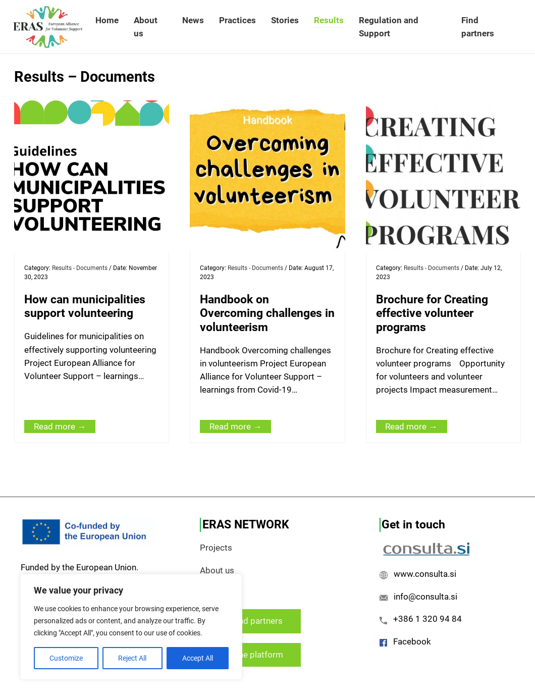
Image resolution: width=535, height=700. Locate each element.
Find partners (477, 26)
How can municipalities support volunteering (84, 306)
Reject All (132, 658)
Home (107, 20)
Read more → (60, 426)
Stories (285, 20)
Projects (216, 548)
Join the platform (250, 655)
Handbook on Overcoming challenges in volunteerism (267, 313)
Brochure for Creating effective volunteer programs (432, 313)
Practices (237, 20)
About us (145, 26)
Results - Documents (80, 268)
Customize (66, 658)
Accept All (197, 658)
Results (329, 20)
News (193, 20)
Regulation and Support (388, 26)
